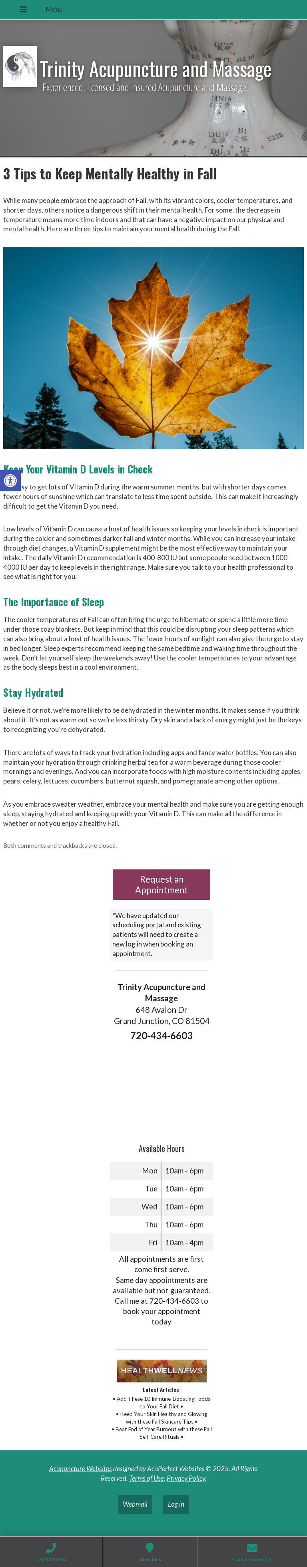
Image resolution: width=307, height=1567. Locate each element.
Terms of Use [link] (146, 1478)
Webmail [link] (135, 1504)
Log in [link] (176, 1504)
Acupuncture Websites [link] (80, 1468)
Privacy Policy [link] (186, 1478)
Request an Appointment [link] (161, 884)
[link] (10, 480)
